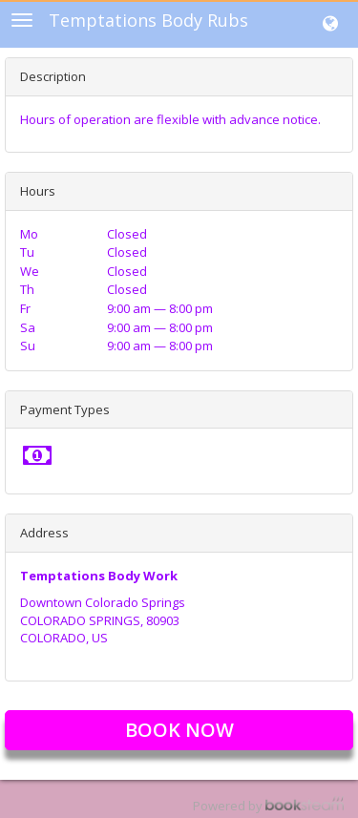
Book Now (179, 730)
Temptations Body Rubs (148, 20)
